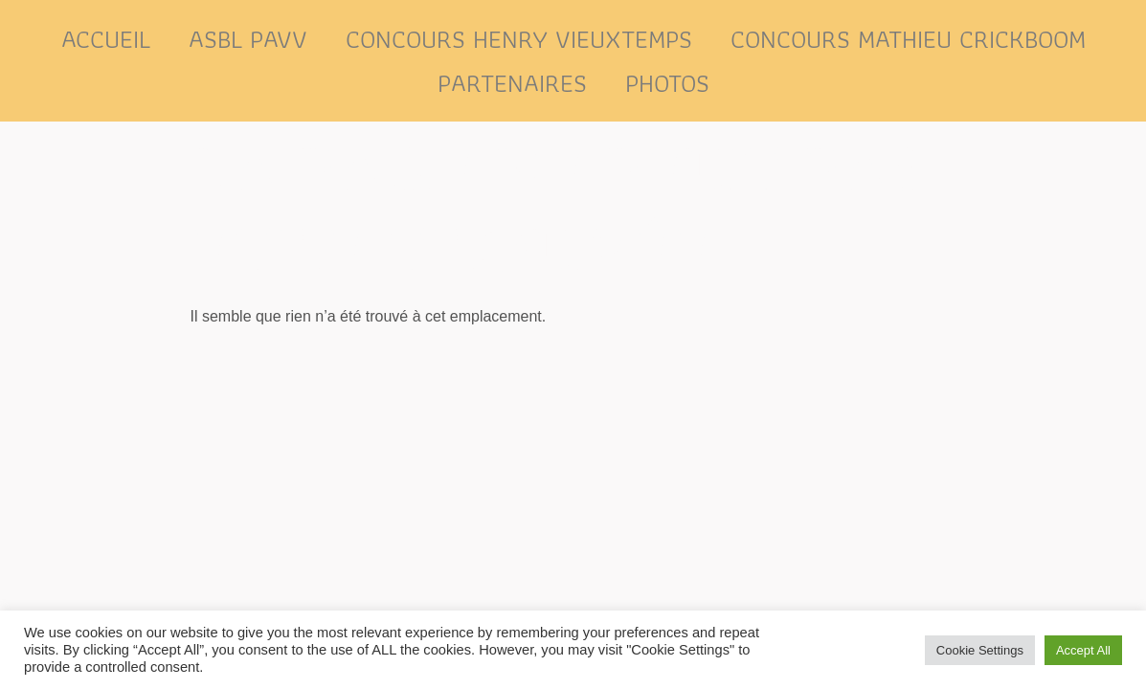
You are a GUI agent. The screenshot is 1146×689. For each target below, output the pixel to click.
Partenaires (512, 82)
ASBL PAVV (248, 38)
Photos (667, 82)
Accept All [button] (1083, 650)
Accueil (105, 38)
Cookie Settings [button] (979, 650)
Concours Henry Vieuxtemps (519, 38)
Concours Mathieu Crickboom (908, 38)
